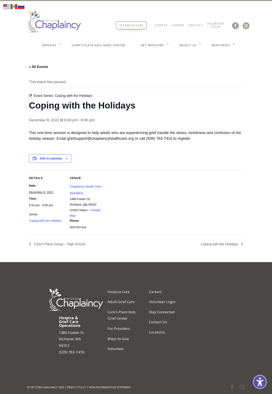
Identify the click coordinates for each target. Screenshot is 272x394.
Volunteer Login (162, 301)
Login (215, 26)
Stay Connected (162, 311)
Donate (161, 25)
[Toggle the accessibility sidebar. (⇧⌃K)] (260, 382)
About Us (187, 45)
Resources (221, 45)
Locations (157, 332)
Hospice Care (119, 291)
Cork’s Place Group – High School (59, 244)
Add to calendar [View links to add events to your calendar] (51, 158)
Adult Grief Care (121, 301)
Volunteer (215, 23)
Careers (178, 25)
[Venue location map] (132, 199)
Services (49, 45)
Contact (195, 25)
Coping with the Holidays (45, 220)
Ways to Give (118, 338)
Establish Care (131, 25)
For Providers (119, 328)
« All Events (38, 67)
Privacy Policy (76, 387)
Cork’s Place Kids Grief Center (98, 45)
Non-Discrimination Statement (110, 387)
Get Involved (152, 45)
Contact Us (158, 321)
